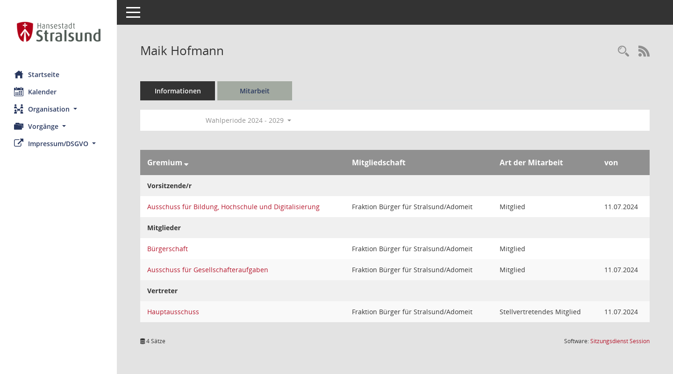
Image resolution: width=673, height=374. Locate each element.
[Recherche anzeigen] (623, 51)
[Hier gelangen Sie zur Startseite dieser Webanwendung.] (58, 31)
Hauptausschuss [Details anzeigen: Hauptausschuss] (173, 311)
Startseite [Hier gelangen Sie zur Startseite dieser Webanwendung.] (36, 74)
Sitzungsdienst (620, 341)
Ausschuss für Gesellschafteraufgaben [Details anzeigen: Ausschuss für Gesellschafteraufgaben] (207, 269)
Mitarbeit (255, 90)
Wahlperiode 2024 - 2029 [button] (248, 120)
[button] (58, 109)
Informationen (178, 90)
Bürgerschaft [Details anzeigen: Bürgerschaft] (167, 248)
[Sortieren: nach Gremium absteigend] (186, 162)
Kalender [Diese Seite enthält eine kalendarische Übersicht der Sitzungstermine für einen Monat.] (35, 91)
